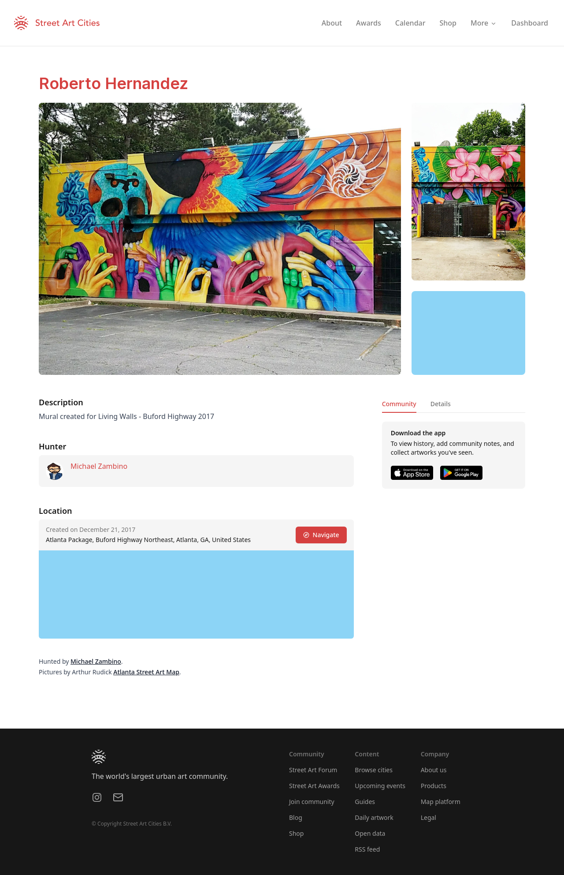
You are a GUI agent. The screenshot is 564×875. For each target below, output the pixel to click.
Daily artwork (374, 817)
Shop (296, 833)
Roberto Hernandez (113, 83)
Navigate (321, 535)
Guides (365, 801)
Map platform (440, 801)
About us (434, 770)
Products (433, 786)
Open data (370, 833)
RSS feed (367, 849)
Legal (428, 817)
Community (399, 404)
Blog (295, 817)
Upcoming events (380, 786)
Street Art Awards (314, 786)
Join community (311, 801)
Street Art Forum (313, 770)
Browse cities (374, 770)
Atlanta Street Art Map (146, 672)
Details (440, 404)
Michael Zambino (98, 466)
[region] (468, 333)
